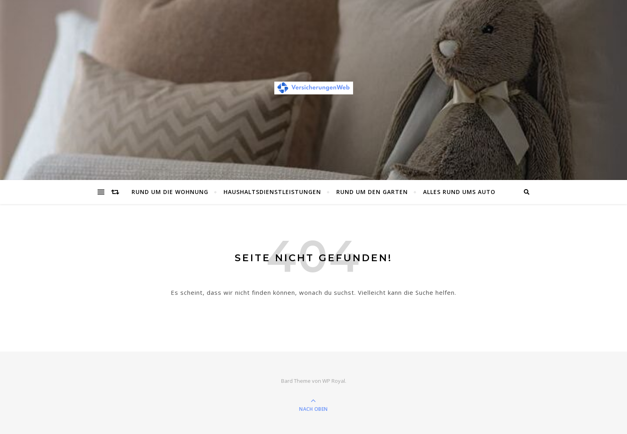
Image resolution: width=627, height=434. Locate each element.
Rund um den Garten (372, 192)
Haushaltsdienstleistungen (272, 192)
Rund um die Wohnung (170, 192)
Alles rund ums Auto (459, 192)
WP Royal (333, 380)
